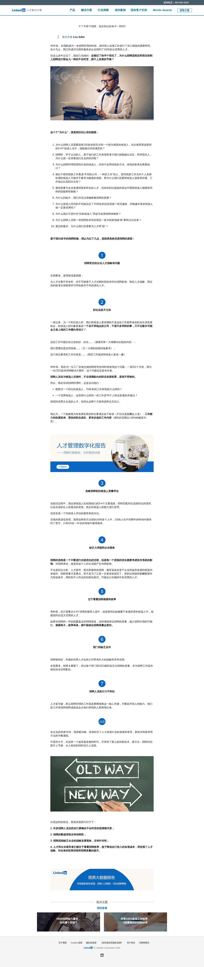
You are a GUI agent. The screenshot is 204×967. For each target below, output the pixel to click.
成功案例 (120, 10)
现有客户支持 (139, 10)
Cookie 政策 (76, 943)
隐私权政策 (91, 943)
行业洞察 (103, 10)
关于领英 (62, 943)
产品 (72, 10)
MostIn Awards (162, 10)
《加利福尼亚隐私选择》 (111, 943)
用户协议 (131, 943)
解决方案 (86, 10)
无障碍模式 (144, 943)
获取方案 (184, 10)
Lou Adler (79, 37)
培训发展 (102, 908)
